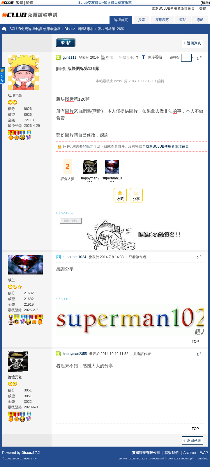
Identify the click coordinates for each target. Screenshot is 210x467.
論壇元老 (15, 96)
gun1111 (70, 57)
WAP (204, 453)
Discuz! (28, 453)
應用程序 (162, 20)
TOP (195, 342)
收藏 (120, 199)
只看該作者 (137, 257)
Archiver (189, 453)
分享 (136, 199)
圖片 (69, 111)
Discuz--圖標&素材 (79, 29)
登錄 (202, 8)
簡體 (29, 3)
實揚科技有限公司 (146, 453)
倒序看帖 (155, 57)
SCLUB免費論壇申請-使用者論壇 (35, 29)
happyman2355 (90, 180)
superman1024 (112, 180)
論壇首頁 (121, 20)
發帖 (66, 42)
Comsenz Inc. (29, 458)
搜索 (141, 20)
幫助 (182, 20)
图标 (69, 99)
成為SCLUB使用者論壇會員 (173, 8)
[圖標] (61, 68)
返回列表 (194, 43)
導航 (200, 20)
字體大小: (126, 57)
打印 (109, 57)
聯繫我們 (172, 453)
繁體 (19, 3)
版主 (11, 280)
